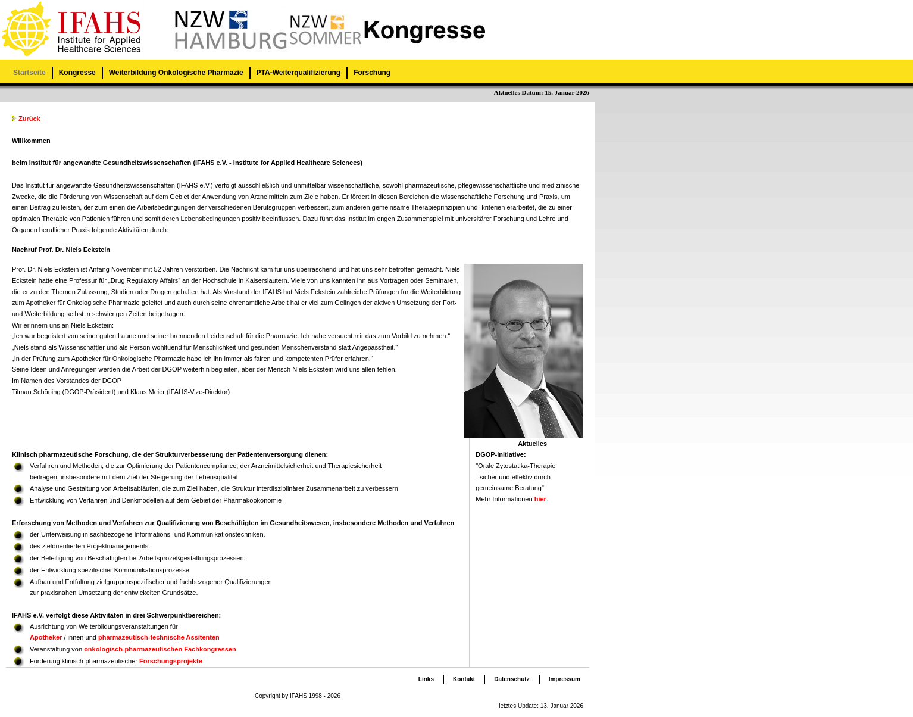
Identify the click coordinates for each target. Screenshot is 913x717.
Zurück (29, 118)
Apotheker (46, 637)
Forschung (372, 72)
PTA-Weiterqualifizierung (299, 72)
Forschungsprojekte (170, 661)
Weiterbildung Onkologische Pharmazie (176, 72)
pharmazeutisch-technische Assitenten (159, 637)
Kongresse (77, 72)
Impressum (564, 679)
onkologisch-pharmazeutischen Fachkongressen (160, 649)
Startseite (29, 72)
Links (426, 679)
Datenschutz (511, 679)
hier (540, 499)
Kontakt (464, 679)
